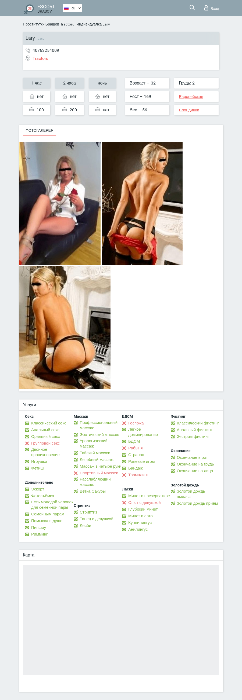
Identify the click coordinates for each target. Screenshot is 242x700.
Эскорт (37, 489)
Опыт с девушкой (144, 502)
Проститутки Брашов (41, 24)
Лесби (85, 525)
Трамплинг (138, 474)
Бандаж (135, 468)
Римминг (39, 534)
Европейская (191, 96)
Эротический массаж (99, 434)
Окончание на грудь (195, 464)
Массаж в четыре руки (101, 466)
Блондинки (189, 110)
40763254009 (46, 50)
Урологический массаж (94, 443)
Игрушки (39, 461)
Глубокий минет (143, 509)
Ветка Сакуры (93, 491)
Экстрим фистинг (193, 436)
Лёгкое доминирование (143, 432)
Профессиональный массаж (99, 425)
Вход (211, 8)
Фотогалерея (40, 130)
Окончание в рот (192, 457)
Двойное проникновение (45, 452)
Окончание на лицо (195, 470)
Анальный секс (45, 429)
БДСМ (134, 441)
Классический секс (48, 423)
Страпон (136, 454)
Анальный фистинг (194, 429)
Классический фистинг (198, 423)
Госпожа (136, 423)
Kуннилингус (140, 522)
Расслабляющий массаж (95, 482)
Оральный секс (45, 436)
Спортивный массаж (99, 473)
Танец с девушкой (96, 518)
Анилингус (138, 529)
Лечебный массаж (97, 459)
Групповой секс (45, 443)
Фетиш (37, 468)
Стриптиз (88, 512)
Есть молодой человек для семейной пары (52, 505)
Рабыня (135, 448)
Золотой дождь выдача (191, 494)
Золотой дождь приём (197, 503)
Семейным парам (47, 514)
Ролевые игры (141, 461)
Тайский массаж (95, 452)
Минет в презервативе (149, 495)
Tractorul (67, 24)
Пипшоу (38, 527)
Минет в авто (140, 516)
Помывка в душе (46, 520)
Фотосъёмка (42, 495)
